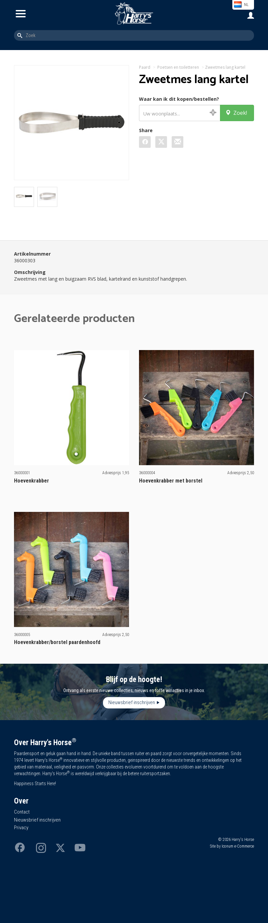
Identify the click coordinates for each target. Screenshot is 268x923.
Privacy (21, 828)
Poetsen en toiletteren (178, 67)
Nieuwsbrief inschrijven (131, 702)
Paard (144, 67)
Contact (22, 812)
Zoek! (236, 112)
